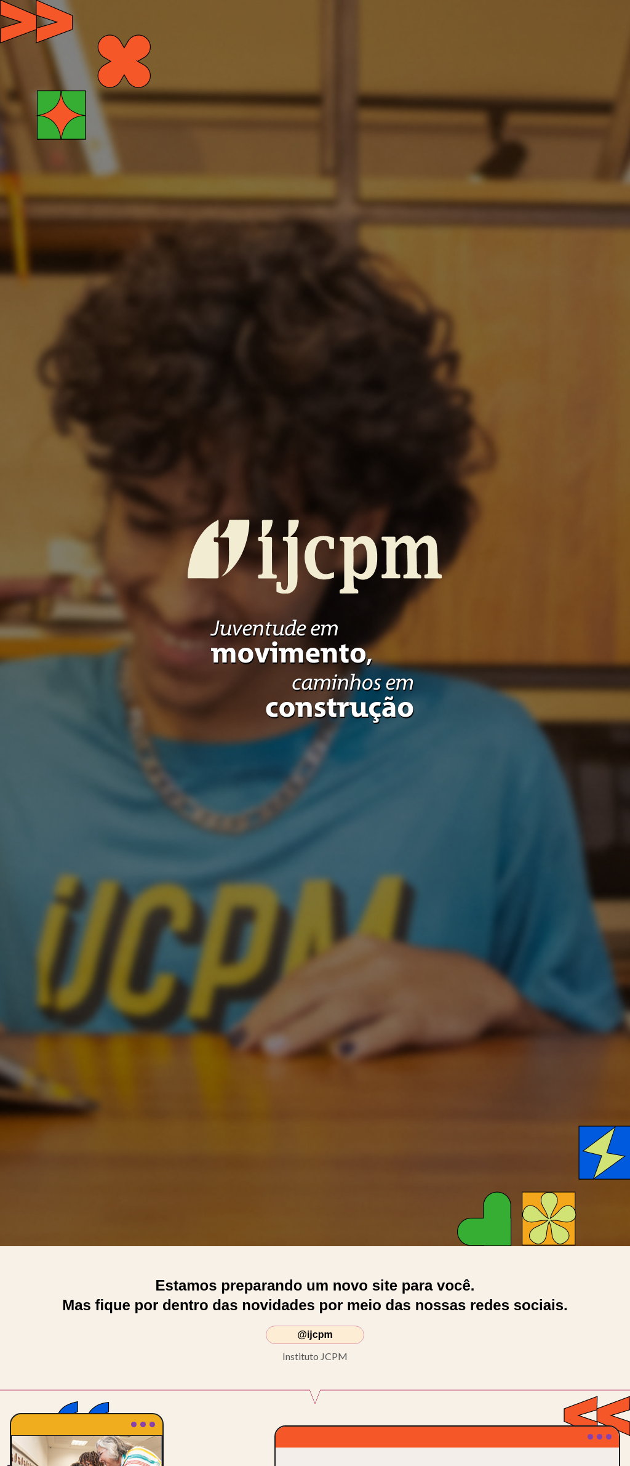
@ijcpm (314, 1334)
